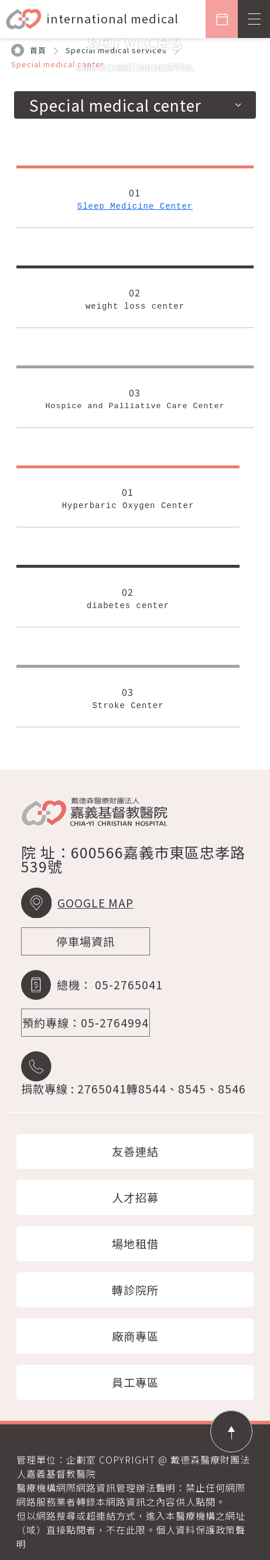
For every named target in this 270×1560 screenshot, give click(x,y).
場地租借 (135, 1243)
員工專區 (135, 1382)
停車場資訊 (85, 941)
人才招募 (135, 1197)
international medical (112, 18)
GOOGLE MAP (95, 903)
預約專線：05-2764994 (85, 1022)
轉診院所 (135, 1290)
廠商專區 (135, 1336)
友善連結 (135, 1151)
